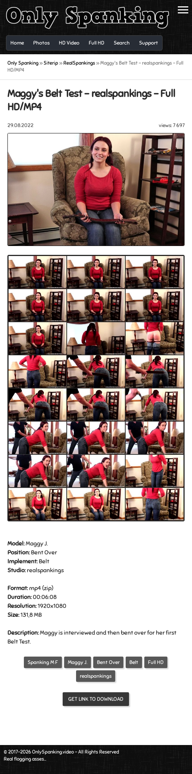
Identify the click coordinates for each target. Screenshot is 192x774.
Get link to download (95, 699)
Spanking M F (43, 662)
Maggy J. (77, 662)
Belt (44, 561)
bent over (133, 633)
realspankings (95, 676)
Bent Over (44, 552)
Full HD (156, 662)
